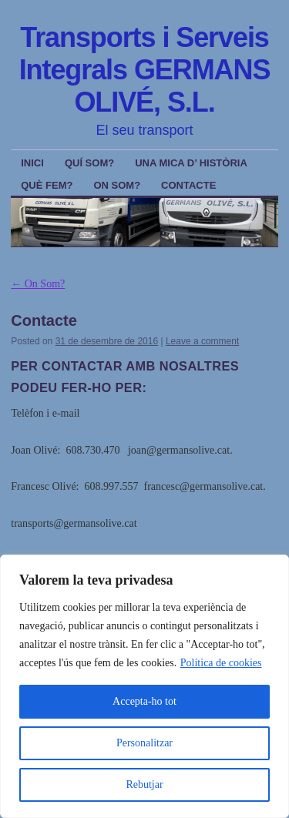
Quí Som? (89, 163)
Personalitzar (144, 743)
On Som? (116, 185)
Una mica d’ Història (191, 163)
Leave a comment (202, 341)
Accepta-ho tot (144, 701)
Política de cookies (221, 663)
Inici (32, 163)
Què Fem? (46, 185)
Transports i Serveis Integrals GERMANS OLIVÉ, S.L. (145, 70)
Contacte (188, 185)
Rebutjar (144, 784)
